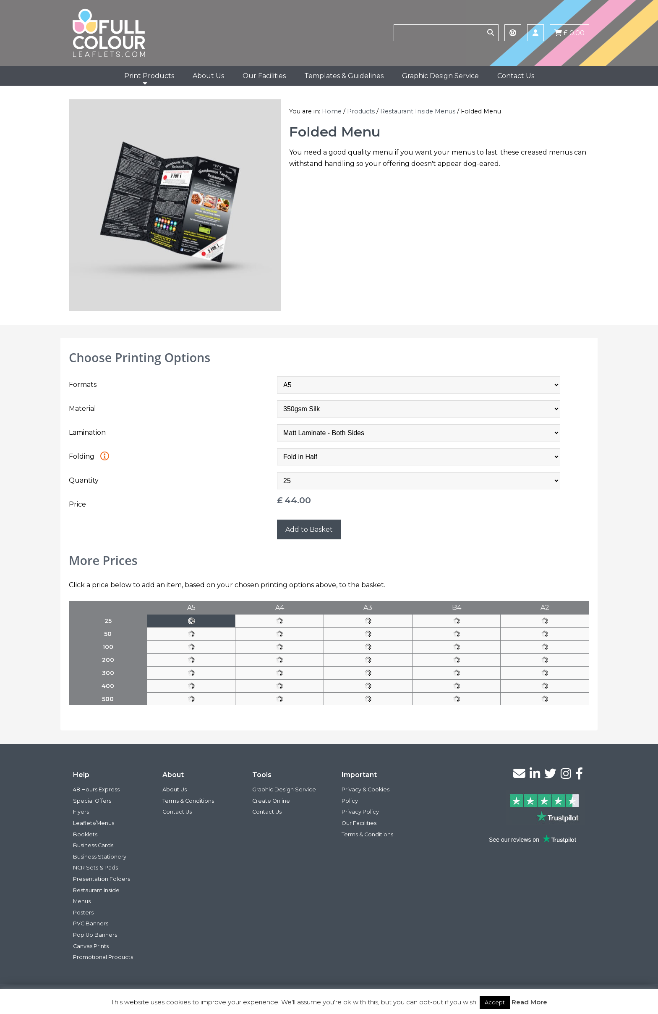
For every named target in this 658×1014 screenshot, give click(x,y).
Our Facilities (264, 76)
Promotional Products (103, 957)
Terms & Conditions (188, 801)
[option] (175, 205)
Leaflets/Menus (93, 823)
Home (332, 111)
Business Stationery (99, 857)
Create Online (271, 801)
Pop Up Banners (95, 935)
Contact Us (515, 76)
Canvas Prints (91, 946)
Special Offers (92, 801)
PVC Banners (90, 923)
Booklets (85, 834)
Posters (83, 912)
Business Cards (93, 845)
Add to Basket (309, 529)
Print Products (149, 76)
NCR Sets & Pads (95, 867)
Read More (529, 1002)
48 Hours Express (96, 789)
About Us (208, 76)
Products (361, 111)
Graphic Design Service (440, 76)
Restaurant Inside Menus (417, 111)
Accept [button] (495, 1002)
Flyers (81, 812)
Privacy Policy (360, 812)
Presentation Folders (101, 879)
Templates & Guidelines (344, 76)
